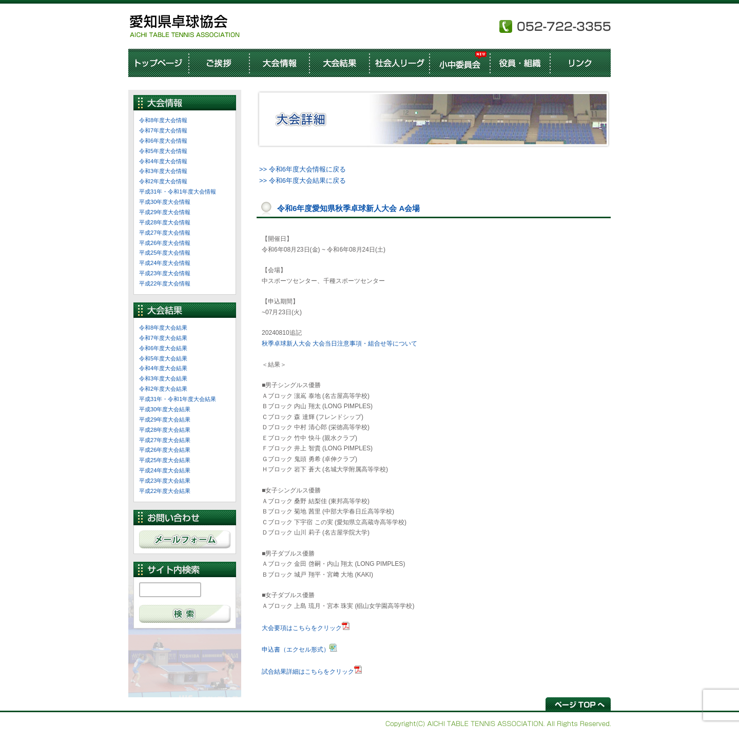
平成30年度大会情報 (164, 202)
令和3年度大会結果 (163, 378)
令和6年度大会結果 (163, 348)
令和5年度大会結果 (163, 358)
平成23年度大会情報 (164, 273)
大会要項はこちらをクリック (302, 628)
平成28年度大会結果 (164, 430)
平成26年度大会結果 (164, 450)
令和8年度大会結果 (163, 328)
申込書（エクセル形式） (295, 649)
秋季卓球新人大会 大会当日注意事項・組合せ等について (339, 343)
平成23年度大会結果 (164, 481)
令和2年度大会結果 (163, 389)
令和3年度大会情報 (163, 171)
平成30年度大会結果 (164, 409)
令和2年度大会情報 (163, 181)
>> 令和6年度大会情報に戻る (302, 169)
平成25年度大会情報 (164, 253)
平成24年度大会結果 (164, 470)
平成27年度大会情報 (164, 233)
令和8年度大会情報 (163, 120)
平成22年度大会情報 (164, 283)
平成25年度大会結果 (164, 460)
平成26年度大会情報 (164, 243)
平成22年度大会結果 (164, 491)
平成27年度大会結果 (164, 440)
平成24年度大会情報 (164, 263)
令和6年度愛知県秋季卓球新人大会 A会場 (348, 208)
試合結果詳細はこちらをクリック (308, 671)
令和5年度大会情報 (163, 151)
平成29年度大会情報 (164, 212)
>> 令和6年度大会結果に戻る (302, 180)
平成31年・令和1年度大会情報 (177, 191)
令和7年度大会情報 (163, 130)
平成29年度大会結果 (164, 419)
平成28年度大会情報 (164, 222)
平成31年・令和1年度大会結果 (177, 399)
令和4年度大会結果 (163, 368)
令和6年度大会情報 (163, 141)
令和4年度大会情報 (163, 161)
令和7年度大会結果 (163, 338)
